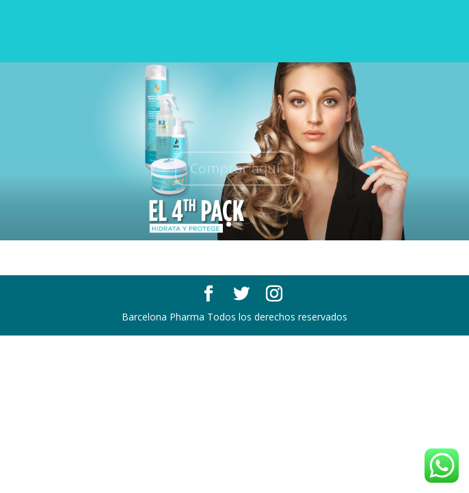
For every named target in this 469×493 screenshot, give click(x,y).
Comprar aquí (235, 171)
